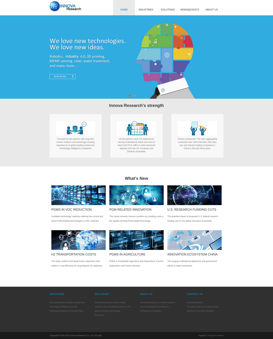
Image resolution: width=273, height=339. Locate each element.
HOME (124, 9)
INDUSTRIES (146, 9)
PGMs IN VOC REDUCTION (71, 209)
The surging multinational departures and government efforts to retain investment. (192, 263)
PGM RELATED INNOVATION (130, 209)
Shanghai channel (215, 335)
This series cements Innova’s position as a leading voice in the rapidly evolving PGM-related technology (136, 218)
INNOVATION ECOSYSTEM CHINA (192, 254)
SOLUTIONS (168, 9)
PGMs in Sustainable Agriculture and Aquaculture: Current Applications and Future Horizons (136, 263)
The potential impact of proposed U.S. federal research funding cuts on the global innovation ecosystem (192, 218)
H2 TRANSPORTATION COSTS (73, 254)
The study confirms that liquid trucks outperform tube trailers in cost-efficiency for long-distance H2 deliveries (76, 263)
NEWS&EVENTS (189, 9)
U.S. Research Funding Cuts (191, 209)
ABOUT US (211, 9)
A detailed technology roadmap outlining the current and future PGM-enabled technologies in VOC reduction (77, 218)
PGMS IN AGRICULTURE (127, 254)
